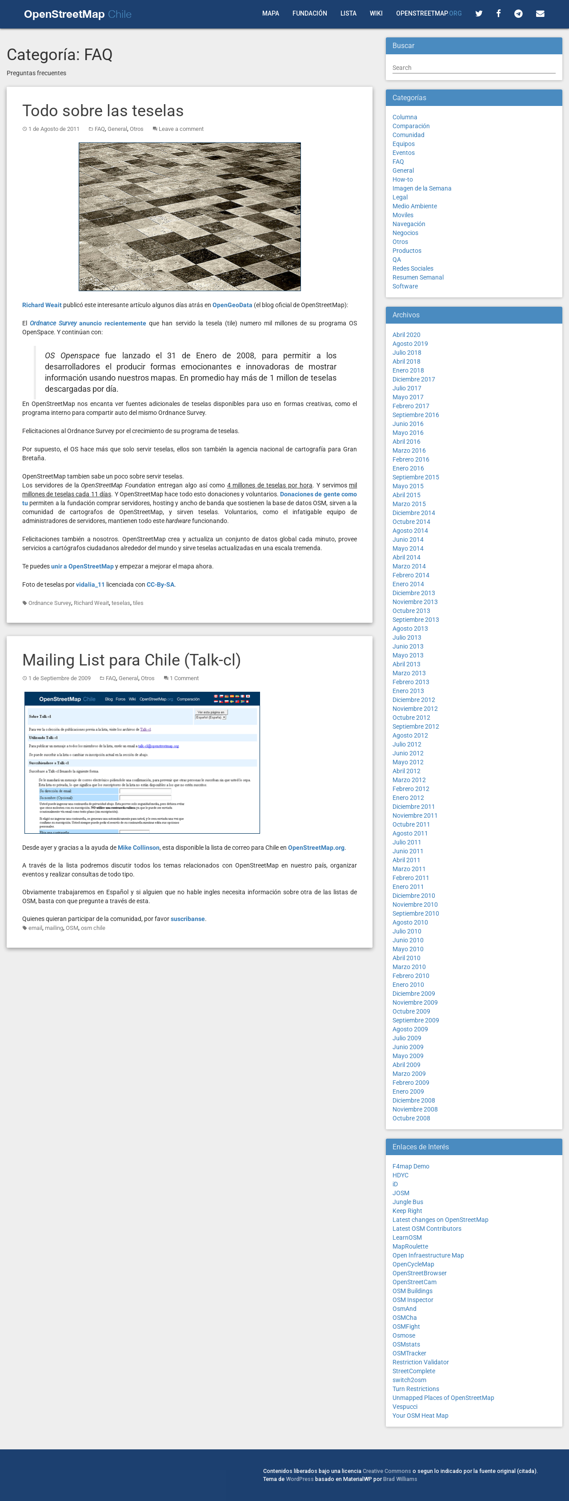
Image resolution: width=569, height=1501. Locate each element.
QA (397, 259)
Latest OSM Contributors (427, 1228)
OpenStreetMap (429, 13)
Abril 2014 (407, 557)
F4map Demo (411, 1166)
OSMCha (405, 1317)
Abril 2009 (407, 1064)
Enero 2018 (408, 370)
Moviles (403, 215)
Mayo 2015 (408, 486)
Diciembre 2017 (414, 379)
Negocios (405, 232)
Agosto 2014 (410, 530)
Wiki (376, 13)
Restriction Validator (421, 1362)
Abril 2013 (407, 664)
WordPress (300, 1479)
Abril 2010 (407, 957)
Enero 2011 (408, 886)
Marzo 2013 (409, 673)
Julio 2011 (407, 842)
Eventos (404, 152)
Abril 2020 (407, 334)
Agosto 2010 (410, 922)
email (35, 928)
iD (395, 1184)
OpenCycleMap (413, 1264)
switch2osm (409, 1379)
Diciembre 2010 (414, 895)
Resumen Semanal (418, 277)
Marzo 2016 (409, 450)
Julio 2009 (407, 1038)
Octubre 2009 (411, 1011)
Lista (349, 13)
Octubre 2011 (411, 824)
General (117, 129)
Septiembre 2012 (416, 726)
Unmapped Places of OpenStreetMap (443, 1397)
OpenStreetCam (415, 1282)
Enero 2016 (408, 468)
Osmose (404, 1335)
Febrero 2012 (411, 788)
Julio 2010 (407, 931)
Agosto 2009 (410, 1029)
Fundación (310, 13)
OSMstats (406, 1344)
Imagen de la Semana (422, 188)
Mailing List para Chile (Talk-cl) (131, 660)
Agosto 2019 (410, 343)
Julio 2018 (407, 352)
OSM (72, 928)
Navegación (409, 223)
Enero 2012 (408, 797)
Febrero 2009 (411, 1082)
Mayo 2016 (408, 432)
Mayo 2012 (408, 762)
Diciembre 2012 (414, 699)
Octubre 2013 (411, 610)
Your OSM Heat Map (421, 1415)
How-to (403, 179)
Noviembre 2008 (415, 1109)
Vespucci (405, 1406)
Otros (137, 129)
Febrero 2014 (411, 575)
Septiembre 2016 (416, 414)
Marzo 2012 (409, 779)
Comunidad (409, 134)
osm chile (93, 928)
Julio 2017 (407, 388)
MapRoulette (410, 1246)
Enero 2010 (408, 984)
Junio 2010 (408, 940)
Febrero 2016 (411, 459)
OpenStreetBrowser (420, 1273)
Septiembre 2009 (416, 1020)
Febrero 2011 (411, 877)
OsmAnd (405, 1308)
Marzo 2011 (409, 868)
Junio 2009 (408, 1047)
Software (405, 286)
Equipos (404, 143)
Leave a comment (181, 129)
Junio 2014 (408, 539)
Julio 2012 (407, 744)
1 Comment (184, 678)
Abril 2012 (407, 771)
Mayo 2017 (408, 397)
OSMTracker (409, 1353)
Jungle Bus (408, 1201)
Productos (407, 250)
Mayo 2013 (408, 655)
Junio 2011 (408, 851)
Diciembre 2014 (414, 512)
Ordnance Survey (49, 603)
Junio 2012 (408, 753)
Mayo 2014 (408, 548)
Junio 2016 (408, 423)
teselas (121, 603)
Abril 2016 (407, 441)
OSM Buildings (413, 1290)
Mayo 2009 (408, 1055)
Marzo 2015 (409, 503)
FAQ (100, 129)
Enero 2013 (408, 690)
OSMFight (406, 1326)
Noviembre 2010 (415, 904)
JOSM (401, 1193)
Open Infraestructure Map (428, 1255)
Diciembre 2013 (414, 592)
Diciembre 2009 (414, 993)
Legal (400, 197)
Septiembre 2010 (416, 913)
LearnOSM (407, 1237)
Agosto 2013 (410, 628)
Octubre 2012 (411, 717)
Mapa (270, 13)
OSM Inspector (413, 1299)
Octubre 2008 (411, 1118)
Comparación (411, 126)
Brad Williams (400, 1479)
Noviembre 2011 (415, 815)
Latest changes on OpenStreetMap (441, 1219)
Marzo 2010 (409, 966)
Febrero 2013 (411, 682)
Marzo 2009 (409, 1073)
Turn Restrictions (416, 1388)
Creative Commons (387, 1471)
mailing (54, 928)
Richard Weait (91, 603)
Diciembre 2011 (414, 806)
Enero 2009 (408, 1091)
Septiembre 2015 (416, 477)
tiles (138, 603)
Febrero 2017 (411, 406)
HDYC (401, 1175)
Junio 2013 (408, 646)
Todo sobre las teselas (103, 110)
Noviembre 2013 (415, 601)
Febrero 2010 (411, 975)
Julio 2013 (407, 637)
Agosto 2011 (410, 833)
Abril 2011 (407, 860)
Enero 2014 (408, 584)
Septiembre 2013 (416, 619)
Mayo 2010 (408, 949)
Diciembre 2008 (414, 1100)
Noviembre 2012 (415, 708)
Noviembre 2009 (415, 1002)
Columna (405, 117)
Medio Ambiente (415, 206)
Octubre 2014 (411, 521)
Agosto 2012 (410, 735)
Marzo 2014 (409, 566)
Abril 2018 (407, 361)
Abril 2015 (407, 495)
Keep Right (407, 1210)
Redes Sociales (413, 268)
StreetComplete (414, 1371)
